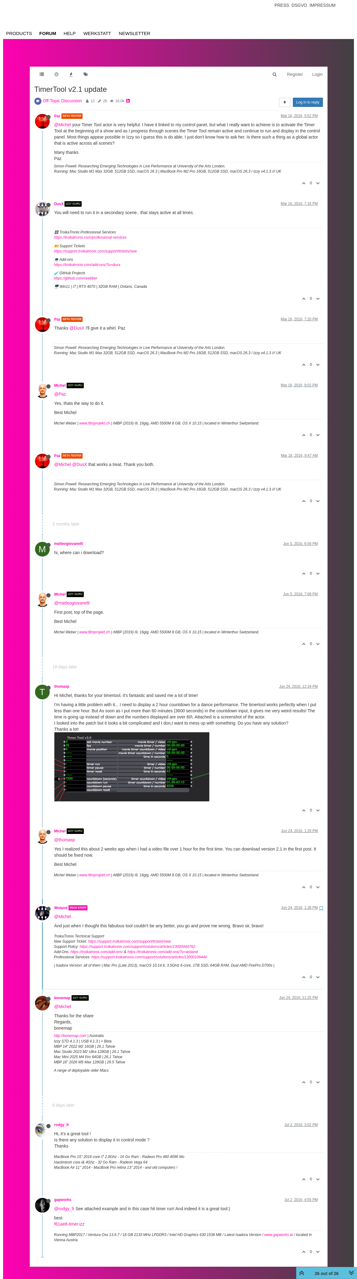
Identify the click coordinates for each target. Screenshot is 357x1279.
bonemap (62, 992)
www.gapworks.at (278, 1228)
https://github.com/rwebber (75, 272)
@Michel (62, 118)
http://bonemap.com (70, 1029)
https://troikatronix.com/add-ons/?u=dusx (87, 258)
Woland (61, 901)
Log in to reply (307, 96)
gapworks (63, 1193)
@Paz (60, 387)
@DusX (76, 321)
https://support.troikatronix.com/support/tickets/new (95, 245)
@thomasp (64, 833)
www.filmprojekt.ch (94, 417)
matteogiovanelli (68, 537)
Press (281, 5)
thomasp (62, 680)
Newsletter (134, 33)
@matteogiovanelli (72, 596)
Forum (47, 33)
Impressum (322, 5)
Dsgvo (299, 5)
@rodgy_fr (64, 1202)
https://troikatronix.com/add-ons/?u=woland (162, 946)
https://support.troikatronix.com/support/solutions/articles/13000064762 (137, 940)
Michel (60, 379)
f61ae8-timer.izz (69, 1217)
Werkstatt (97, 33)
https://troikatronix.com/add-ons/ (97, 946)
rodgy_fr (61, 1119)
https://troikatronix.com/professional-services (90, 231)
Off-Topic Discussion (62, 94)
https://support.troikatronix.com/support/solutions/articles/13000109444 (149, 951)
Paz (57, 110)
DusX (59, 198)
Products (19, 33)
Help (70, 33)
